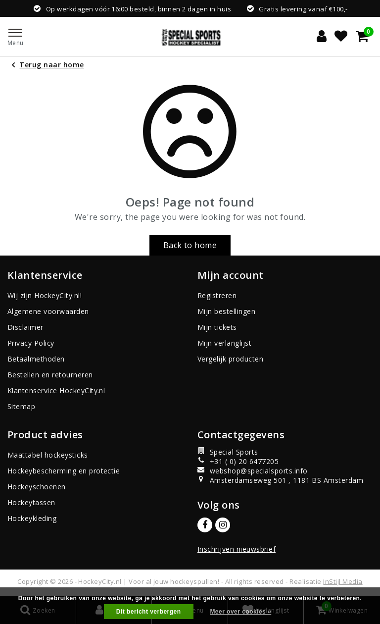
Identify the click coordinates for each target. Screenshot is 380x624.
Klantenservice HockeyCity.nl (56, 390)
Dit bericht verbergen (148, 611)
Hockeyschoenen (36, 486)
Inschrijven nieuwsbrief (236, 549)
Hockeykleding (31, 518)
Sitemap (21, 406)
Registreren (217, 295)
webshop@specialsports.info (252, 470)
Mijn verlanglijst (224, 343)
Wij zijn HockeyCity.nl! (44, 295)
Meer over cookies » (240, 611)
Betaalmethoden (36, 359)
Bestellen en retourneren (50, 374)
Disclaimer (25, 327)
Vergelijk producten (230, 359)
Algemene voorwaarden (48, 311)
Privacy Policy (30, 343)
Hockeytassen (31, 502)
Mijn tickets (217, 327)
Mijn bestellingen (226, 311)
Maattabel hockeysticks (47, 455)
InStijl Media (342, 581)
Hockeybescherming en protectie (63, 470)
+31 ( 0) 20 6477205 (238, 461)
